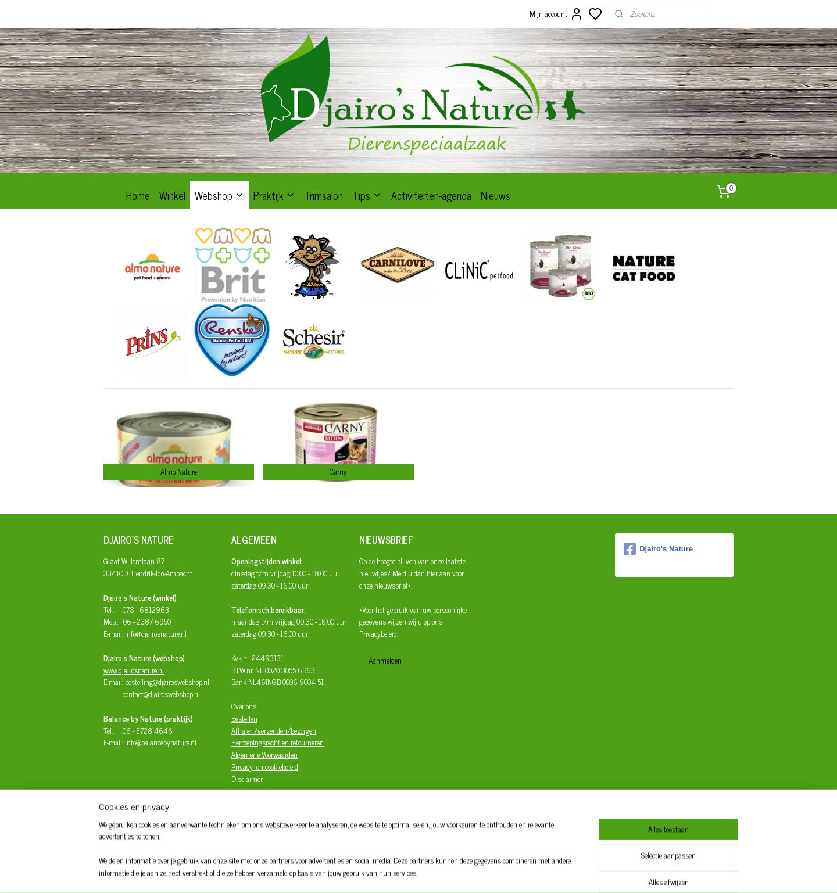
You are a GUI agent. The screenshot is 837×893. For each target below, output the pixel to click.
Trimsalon (324, 195)
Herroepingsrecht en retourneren (277, 742)
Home (138, 195)
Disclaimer (247, 779)
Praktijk (274, 195)
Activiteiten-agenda (431, 195)
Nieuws (495, 195)
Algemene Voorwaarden (264, 754)
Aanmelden (385, 660)
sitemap (453, 871)
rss (470, 871)
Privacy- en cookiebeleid (264, 767)
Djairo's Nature (658, 549)
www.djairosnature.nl (133, 670)
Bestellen (244, 718)
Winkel (172, 195)
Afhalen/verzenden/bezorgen (273, 731)
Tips (367, 195)
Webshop (219, 195)
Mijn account (557, 14)
